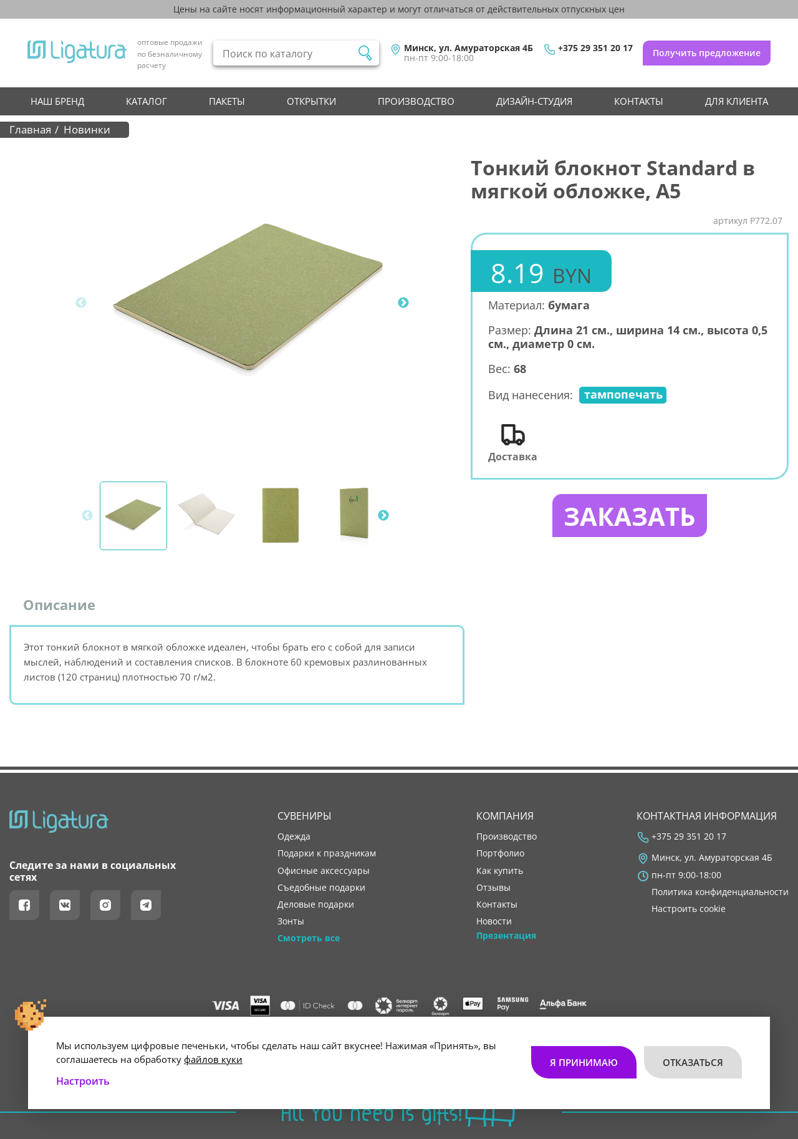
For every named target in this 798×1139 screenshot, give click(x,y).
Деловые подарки (315, 904)
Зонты (290, 921)
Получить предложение (707, 53)
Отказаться (693, 1061)
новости (494, 921)
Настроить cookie (688, 909)
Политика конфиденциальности (720, 892)
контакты (638, 101)
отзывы (493, 888)
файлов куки (213, 1058)
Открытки (311, 101)
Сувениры (304, 816)
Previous (81, 303)
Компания (505, 816)
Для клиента (736, 101)
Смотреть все (308, 938)
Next (403, 303)
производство (416, 101)
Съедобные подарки (321, 888)
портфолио (500, 853)
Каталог (146, 101)
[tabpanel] (250, 303)
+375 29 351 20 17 (595, 48)
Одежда (293, 836)
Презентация (506, 936)
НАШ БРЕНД (57, 101)
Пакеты (227, 101)
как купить (499, 871)
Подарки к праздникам (326, 853)
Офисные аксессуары (323, 871)
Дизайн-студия (534, 101)
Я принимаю (584, 1061)
